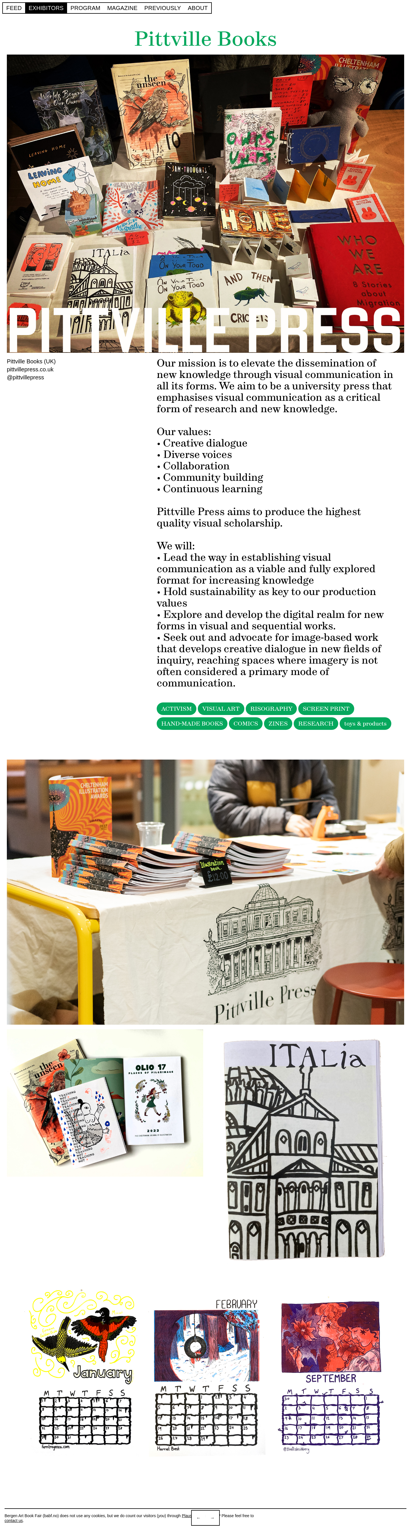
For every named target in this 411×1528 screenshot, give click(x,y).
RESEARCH (316, 723)
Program (85, 8)
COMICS (245, 723)
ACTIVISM (176, 708)
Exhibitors (46, 8)
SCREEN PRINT (326, 708)
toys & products (365, 723)
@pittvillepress (25, 377)
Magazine (122, 8)
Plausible (190, 1515)
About (198, 8)
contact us (14, 1520)
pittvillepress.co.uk (30, 369)
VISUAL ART (221, 708)
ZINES (278, 723)
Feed (14, 8)
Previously (162, 8)
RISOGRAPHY (271, 708)
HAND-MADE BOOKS (192, 723)
